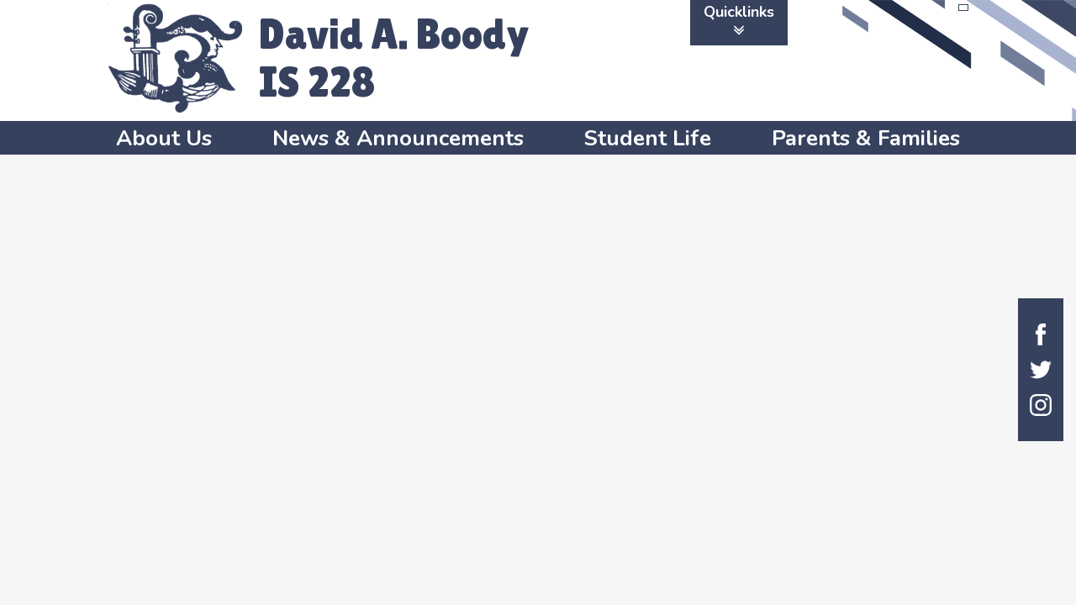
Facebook (1041, 334)
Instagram (1041, 405)
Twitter (1041, 370)
